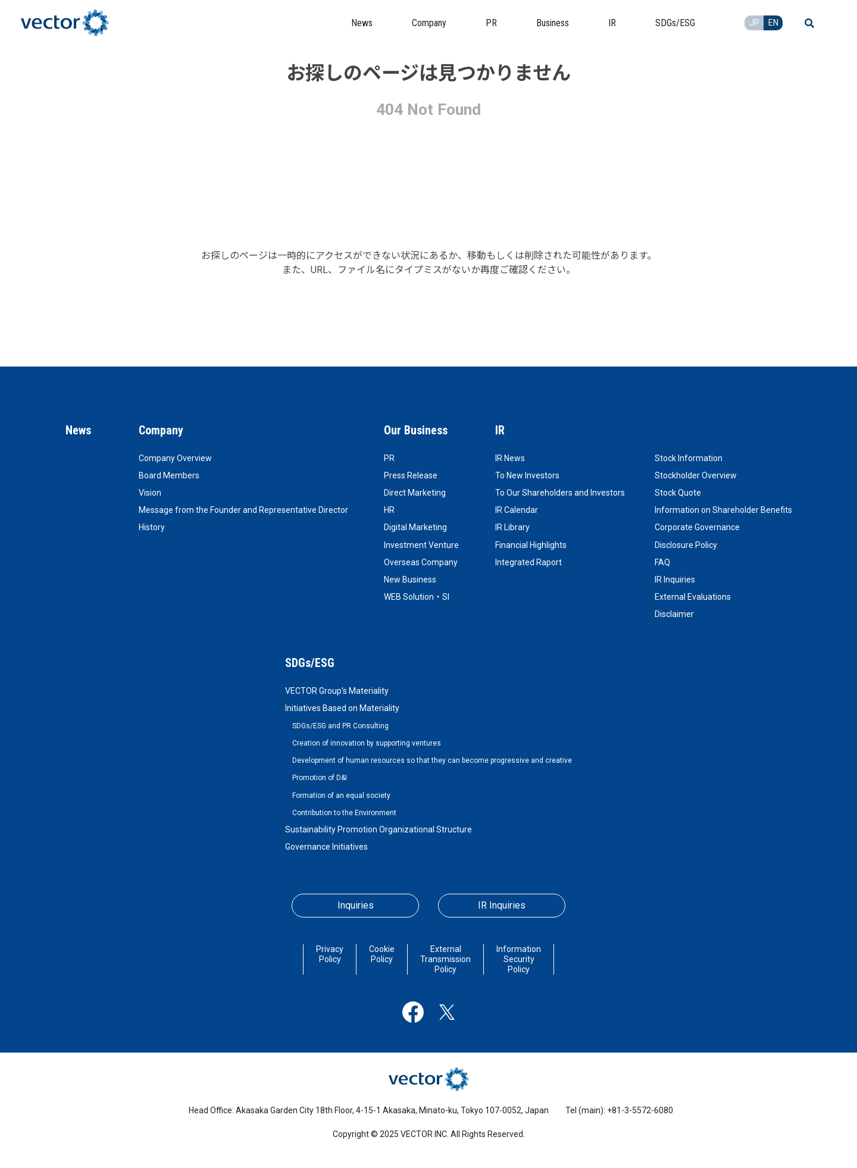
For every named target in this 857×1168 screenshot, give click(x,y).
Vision (150, 492)
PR (389, 458)
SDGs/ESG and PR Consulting (340, 726)
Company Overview (175, 458)
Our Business (416, 430)
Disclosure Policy (686, 545)
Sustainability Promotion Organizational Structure (378, 829)
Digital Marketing (415, 527)
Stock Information (688, 458)
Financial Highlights (531, 545)
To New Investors (527, 475)
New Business (410, 579)
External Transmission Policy (445, 959)
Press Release (410, 475)
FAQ (662, 562)
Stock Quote (678, 492)
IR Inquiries (675, 579)
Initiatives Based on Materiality (342, 708)
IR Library (512, 527)
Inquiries (355, 905)
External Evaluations (693, 597)
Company (161, 430)
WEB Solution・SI (416, 597)
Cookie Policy (382, 954)
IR (500, 430)
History (152, 527)
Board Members (169, 475)
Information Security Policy (518, 959)
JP (754, 22)
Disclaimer (674, 614)
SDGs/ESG (309, 663)
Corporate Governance (697, 527)
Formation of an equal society (341, 795)
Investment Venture (421, 545)
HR (389, 510)
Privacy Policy (329, 954)
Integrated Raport (528, 562)
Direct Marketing (415, 492)
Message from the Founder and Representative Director (243, 510)
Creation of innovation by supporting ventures (366, 743)
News (78, 430)
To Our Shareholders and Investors (560, 492)
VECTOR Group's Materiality (337, 691)
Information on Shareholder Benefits (723, 510)
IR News (510, 458)
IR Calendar (516, 510)
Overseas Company (421, 562)
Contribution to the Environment (344, 813)
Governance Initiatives (326, 846)
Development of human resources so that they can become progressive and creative (432, 760)
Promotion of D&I (319, 778)
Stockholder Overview (696, 475)
